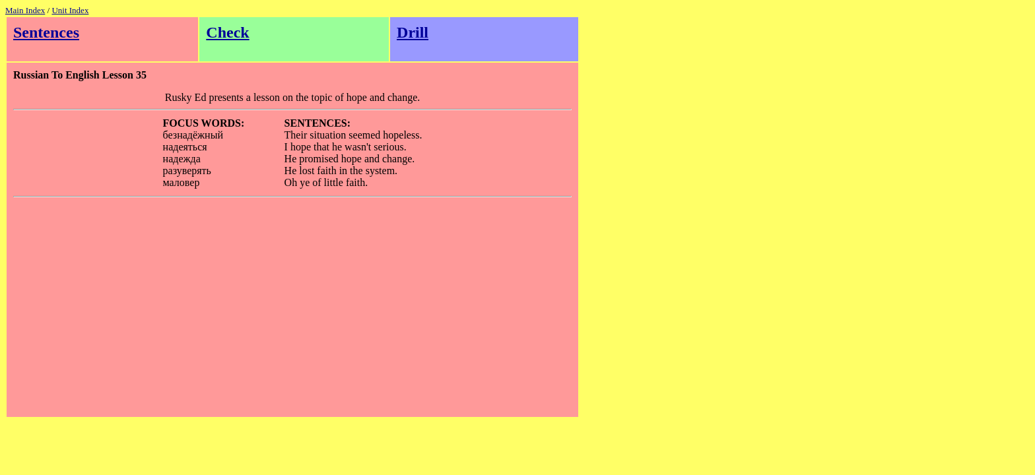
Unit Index (69, 10)
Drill (412, 32)
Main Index (25, 10)
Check (227, 32)
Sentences (46, 32)
